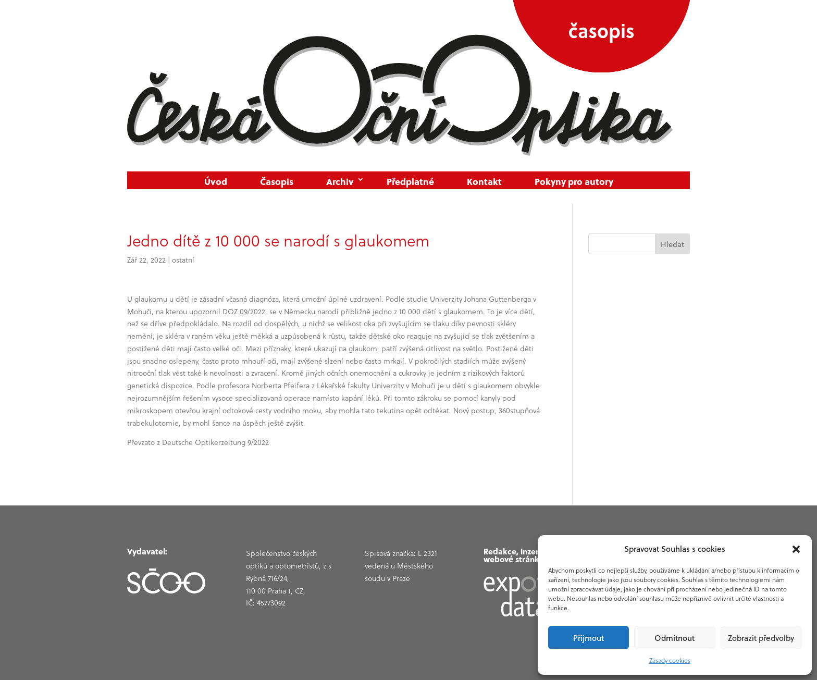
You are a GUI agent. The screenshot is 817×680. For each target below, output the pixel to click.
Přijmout (588, 638)
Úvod (215, 182)
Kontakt (484, 182)
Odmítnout (674, 638)
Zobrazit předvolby (761, 638)
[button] (796, 549)
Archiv (340, 182)
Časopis (276, 182)
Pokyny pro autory (574, 182)
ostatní (183, 260)
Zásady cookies (669, 660)
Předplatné (410, 182)
